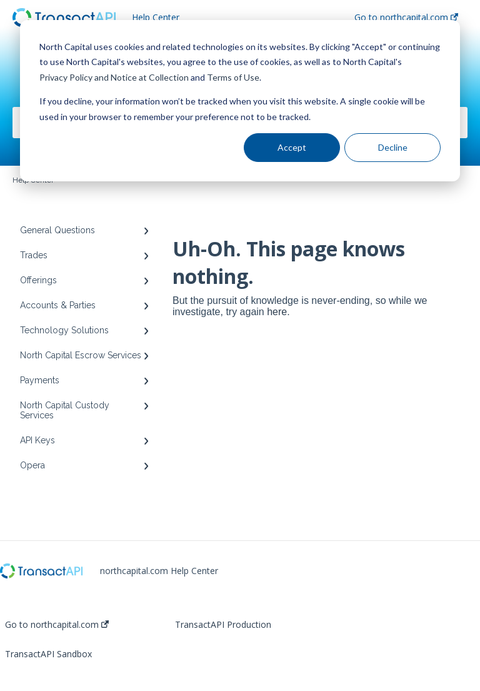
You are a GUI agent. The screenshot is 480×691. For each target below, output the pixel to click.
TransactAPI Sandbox (48, 654)
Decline (393, 147)
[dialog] (240, 100)
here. (278, 311)
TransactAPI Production (223, 625)
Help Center (155, 17)
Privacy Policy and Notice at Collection (114, 77)
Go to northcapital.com (57, 625)
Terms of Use (233, 77)
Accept (292, 147)
